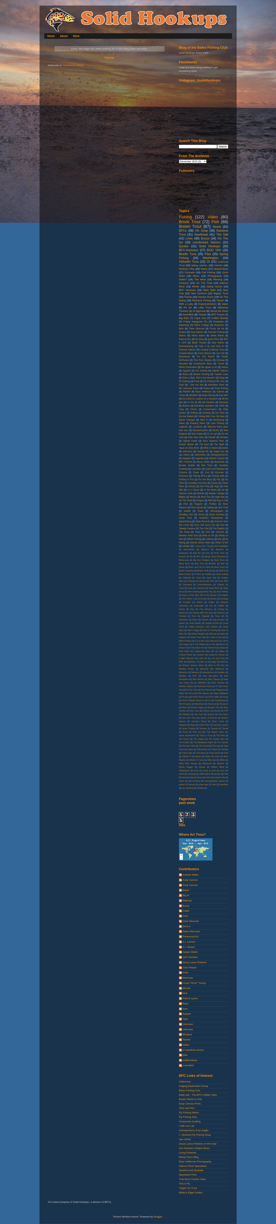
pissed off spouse (187, 784)
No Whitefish (200, 683)
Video (213, 217)
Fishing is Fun (186, 479)
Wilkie (222, 760)
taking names (214, 286)
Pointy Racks (198, 697)
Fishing (185, 217)
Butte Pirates (185, 574)
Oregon (200, 500)
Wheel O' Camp (196, 760)
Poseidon (218, 321)
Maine (204, 268)
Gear (181, 384)
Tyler (185, 1019)
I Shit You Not (196, 384)
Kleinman (188, 977)
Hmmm (218, 265)
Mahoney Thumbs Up (197, 662)
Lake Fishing (217, 423)
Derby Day (208, 591)
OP (216, 686)
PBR (210, 500)
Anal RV (197, 553)
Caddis (208, 574)
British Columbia (186, 570)
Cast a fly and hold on (211, 346)
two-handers (208, 402)
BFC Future (217, 314)
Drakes (213, 599)
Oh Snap (201, 230)
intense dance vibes (200, 542)
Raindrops (199, 704)
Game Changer (187, 420)
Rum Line (194, 711)
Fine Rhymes (206, 609)
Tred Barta (200, 753)
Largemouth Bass (202, 651)
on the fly (192, 402)
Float (196, 381)
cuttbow (210, 539)
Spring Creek (190, 441)
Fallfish (221, 606)
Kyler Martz (184, 651)
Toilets (214, 749)
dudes (225, 448)
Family (182, 609)
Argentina (200, 458)
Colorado (190, 272)
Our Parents (206, 690)
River (184, 707)
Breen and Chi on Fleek (199, 567)
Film (192, 609)
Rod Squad (197, 507)
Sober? (183, 279)
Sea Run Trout (189, 718)
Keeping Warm (197, 423)
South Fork (185, 518)
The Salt (222, 234)
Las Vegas (220, 651)
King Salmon (197, 332)
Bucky (186, 905)
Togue (190, 749)
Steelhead (201, 234)
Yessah (202, 314)
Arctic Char (219, 553)
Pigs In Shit (222, 500)
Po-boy (185, 697)
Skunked (183, 363)
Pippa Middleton (220, 693)
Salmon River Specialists (193, 1166)
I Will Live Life (186, 1126)
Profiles (212, 504)
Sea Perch (223, 714)
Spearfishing (185, 521)
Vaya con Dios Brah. (189, 448)
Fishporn (221, 613)
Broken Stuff (202, 570)
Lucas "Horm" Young (194, 983)
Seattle (187, 511)
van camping (187, 788)
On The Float (204, 283)
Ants (208, 553)
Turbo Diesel (214, 753)
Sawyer (187, 1013)
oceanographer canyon (214, 781)
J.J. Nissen (189, 947)
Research (223, 704)
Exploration (199, 606)
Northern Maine (186, 686)
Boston (186, 405)
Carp (181, 409)
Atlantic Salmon (220, 370)
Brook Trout (190, 221)
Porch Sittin (213, 697)
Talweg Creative (187, 528)
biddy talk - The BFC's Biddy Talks (198, 1095)
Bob (222, 563)
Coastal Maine (186, 353)
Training (224, 749)
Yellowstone (184, 770)
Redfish (186, 391)
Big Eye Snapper (201, 560)
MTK (181, 662)
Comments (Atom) (73, 65)
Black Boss (219, 560)
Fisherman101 (191, 936)
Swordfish (188, 314)
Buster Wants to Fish (190, 1099)
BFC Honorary (187, 290)
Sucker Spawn (186, 444)
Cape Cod (200, 318)
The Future (184, 739)
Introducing (218, 420)
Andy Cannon (190, 880)
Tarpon (220, 300)
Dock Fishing (222, 591)
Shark (201, 511)
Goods (214, 483)
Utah (226, 753)
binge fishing (208, 395)
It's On (188, 307)
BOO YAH (214, 250)
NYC (195, 676)
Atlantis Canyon (217, 458)
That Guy (197, 732)
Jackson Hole (186, 493)
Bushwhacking (186, 346)
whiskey (200, 788)
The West (200, 279)
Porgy (225, 697)
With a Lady (186, 304)
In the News (210, 490)
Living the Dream (217, 655)
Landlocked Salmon (207, 242)
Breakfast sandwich (204, 405)
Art (191, 556)
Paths (181, 693)
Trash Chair (187, 753)
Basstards (219, 462)
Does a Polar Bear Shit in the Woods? (199, 595)
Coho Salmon (205, 353)
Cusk (190, 588)
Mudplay (183, 676)
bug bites (223, 395)
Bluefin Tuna (187, 254)
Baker (186, 890)
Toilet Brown (202, 749)
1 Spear (197, 546)
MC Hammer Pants (189, 388)
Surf (222, 525)
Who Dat (212, 760)
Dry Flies (220, 413)
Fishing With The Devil (203, 613)
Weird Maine (198, 335)
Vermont (220, 532)
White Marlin (217, 335)
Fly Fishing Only (188, 1117)
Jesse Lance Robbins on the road (197, 1143)
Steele (217, 226)
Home (51, 36)
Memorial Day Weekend (212, 669)
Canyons (184, 283)
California (187, 578)
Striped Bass (221, 268)
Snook (201, 514)
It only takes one (196, 648)
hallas (186, 1044)
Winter (195, 286)
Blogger (158, 1216)
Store (76, 36)
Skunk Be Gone (219, 311)
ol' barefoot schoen (193, 1050)
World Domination (188, 367)
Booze (205, 238)
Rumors (206, 711)
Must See (206, 497)
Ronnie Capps (197, 707)
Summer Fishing (216, 332)
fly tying (199, 339)
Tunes (182, 395)
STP (226, 711)
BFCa (183, 230)
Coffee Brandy (220, 318)
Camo (198, 578)
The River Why (188, 746)
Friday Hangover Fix (195, 321)
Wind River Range (188, 763)
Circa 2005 (223, 581)
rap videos (184, 454)
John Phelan (190, 967)
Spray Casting (188, 728)
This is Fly (184, 1183)
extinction (187, 451)
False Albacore (196, 328)
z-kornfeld (188, 1065)
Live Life (220, 353)
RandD (211, 437)
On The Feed (185, 500)
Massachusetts (200, 430)
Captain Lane (221, 374)
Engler (211, 602)
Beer (181, 328)
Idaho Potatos (185, 641)
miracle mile (219, 777)
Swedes (202, 728)
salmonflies (200, 454)
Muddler (221, 672)
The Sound (204, 746)
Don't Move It (188, 599)
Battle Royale (199, 342)
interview (186, 777)
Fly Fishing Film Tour (214, 381)
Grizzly (192, 486)
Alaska (224, 367)
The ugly (216, 746)
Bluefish (212, 563)
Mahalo (200, 493)
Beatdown (219, 325)
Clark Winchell (191, 921)
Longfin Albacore (186, 658)
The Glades (198, 739)
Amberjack (183, 553)
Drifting (194, 413)
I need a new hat (217, 637)
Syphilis (214, 728)
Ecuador (187, 602)
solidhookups (190, 1060)
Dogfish (224, 595)
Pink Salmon (203, 693)
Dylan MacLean (191, 931)
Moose (193, 497)
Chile (212, 581)
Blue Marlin (218, 342)
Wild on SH (208, 535)
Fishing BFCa (200, 476)
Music (196, 276)
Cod (207, 472)
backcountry (185, 339)
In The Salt (214, 644)
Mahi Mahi (209, 290)
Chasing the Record (197, 581)
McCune (224, 662)
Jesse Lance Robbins (195, 962)
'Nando (187, 1039)
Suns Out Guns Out (204, 525)
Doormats (202, 599)
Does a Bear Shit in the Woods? (198, 377)
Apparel (187, 370)
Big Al (186, 895)
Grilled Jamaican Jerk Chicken (203, 627)
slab (214, 784)
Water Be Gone (212, 756)
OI (208, 261)
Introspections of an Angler (194, 1130)
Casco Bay (211, 578)
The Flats (220, 735)
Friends (205, 619)
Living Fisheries (187, 1152)
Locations (197, 426)
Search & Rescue (209, 718)
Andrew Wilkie (191, 874)
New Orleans (214, 679)
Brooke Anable (187, 465)
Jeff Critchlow (190, 957)
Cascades (196, 469)
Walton (198, 756)
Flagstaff (205, 616)
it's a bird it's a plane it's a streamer (200, 398)
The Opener (222, 742)
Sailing (210, 507)
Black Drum (184, 563)
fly (210, 774)
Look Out (202, 658)
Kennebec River (216, 384)
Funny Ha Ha (217, 328)
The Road (184, 532)
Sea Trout (223, 507)
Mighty (182, 497)
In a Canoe (193, 490)
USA (208, 532)
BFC (199, 556)
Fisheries (183, 476)
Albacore (205, 549)
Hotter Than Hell (198, 637)
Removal (212, 704)
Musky (215, 430)
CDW (221, 405)
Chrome (183, 472)
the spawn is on (209, 367)
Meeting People (186, 669)
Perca (190, 693)
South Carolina (216, 514)
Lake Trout (204, 307)
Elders (200, 602)
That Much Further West (192, 1179)
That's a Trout (205, 735)
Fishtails (182, 616)
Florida (188, 297)
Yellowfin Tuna (189, 261)
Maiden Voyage (217, 493)
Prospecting (219, 700)
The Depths (219, 528)
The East (204, 444)
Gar (218, 479)
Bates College (201, 325)
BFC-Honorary (188, 250)
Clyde (196, 472)
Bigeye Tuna (221, 293)
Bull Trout (206, 465)
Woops (202, 767)
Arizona (182, 556)
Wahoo (182, 335)
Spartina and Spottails (191, 1170)
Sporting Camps (221, 725)
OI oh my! (212, 434)
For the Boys (205, 479)
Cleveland (187, 584)
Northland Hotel (204, 686)
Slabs (192, 725)
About (63, 36)
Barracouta (184, 560)
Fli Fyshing (184, 381)
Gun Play (204, 486)
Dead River (214, 588)
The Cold (204, 528)
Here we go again (217, 634)
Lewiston (200, 655)
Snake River (204, 725)
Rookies (224, 437)
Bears (186, 374)
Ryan (186, 1003)
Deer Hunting (193, 591)
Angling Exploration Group (193, 1086)
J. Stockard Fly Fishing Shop (195, 1134)
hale (226, 774)
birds (196, 770)
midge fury (218, 451)
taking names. (199, 265)
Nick (185, 993)
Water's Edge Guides (191, 1192)
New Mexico (198, 679)
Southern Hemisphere (211, 518)
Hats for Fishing (210, 630)
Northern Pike (187, 268)
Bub (213, 570)
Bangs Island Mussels (215, 556)
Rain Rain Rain (196, 437)
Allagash (186, 458)
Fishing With (218, 476)
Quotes (184, 246)
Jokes (182, 423)
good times (213, 339)
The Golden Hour (217, 739)
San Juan (198, 714)
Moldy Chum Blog (189, 1157)
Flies (208, 254)
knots (208, 777)
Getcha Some (205, 297)
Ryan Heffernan (203, 391)
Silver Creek (218, 721)
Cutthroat (200, 588)
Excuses (219, 472)
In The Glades (199, 644)
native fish (183, 781)
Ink (222, 490)
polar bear (203, 784)
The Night (219, 444)
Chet (185, 916)
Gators (182, 623)
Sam (185, 1008)
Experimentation (207, 304)
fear (220, 539)
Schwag (221, 360)
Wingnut (187, 1034)
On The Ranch (205, 356)
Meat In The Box (216, 665)
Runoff (217, 711)
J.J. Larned (189, 941)
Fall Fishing (208, 272)
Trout (197, 532)
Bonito (182, 567)
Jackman (212, 648)
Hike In (204, 420)
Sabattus (186, 714)
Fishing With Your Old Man (211, 416)
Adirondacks (188, 549)
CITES (198, 574)
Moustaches (208, 672)
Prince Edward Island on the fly (196, 700)
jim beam (198, 777)
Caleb (186, 910)
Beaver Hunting (201, 374)
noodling (196, 781)
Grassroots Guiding (190, 1121)
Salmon (220, 391)
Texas (185, 732)
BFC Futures (185, 462)
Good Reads (195, 623)
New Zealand (198, 293)
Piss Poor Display (203, 360)
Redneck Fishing (201, 300)
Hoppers (183, 637)
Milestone (183, 672)
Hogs (216, 486)
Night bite (220, 497)
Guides (182, 332)
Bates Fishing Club (189, 1090)
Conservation (210, 409)
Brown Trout (190, 226)
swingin (186, 546)
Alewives (220, 549)
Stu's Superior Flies (213, 441)
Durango (224, 599)
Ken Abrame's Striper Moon (194, 1148)
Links (189, 238)
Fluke (217, 616)
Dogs (222, 377)
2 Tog (207, 546)
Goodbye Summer (197, 483)
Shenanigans (216, 511)
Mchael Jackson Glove (193, 665)
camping (191, 774)
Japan (222, 648)
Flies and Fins (187, 1108)
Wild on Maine (211, 448)
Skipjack (182, 725)
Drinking (206, 413)
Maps (214, 662)
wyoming (184, 325)
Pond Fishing (221, 388)
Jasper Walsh (190, 952)
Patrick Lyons (190, 998)
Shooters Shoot (198, 721)
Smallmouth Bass (202, 363)
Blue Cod (199, 563)
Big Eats (184, 318)
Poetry (207, 388)
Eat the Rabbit (186, 416)
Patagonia (220, 690)
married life (203, 451)
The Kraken (184, 742)
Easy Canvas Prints (190, 1103)
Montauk (195, 672)
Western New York (188, 535)
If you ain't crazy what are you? (209, 641)
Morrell (186, 988)
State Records (203, 521)
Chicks (193, 409)
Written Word (217, 767)
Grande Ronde (212, 623)
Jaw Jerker (185, 1139)
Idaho (225, 304)
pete (185, 1055)
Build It (222, 570)
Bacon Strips (203, 462)
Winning (217, 279)
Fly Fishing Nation (189, 1112)
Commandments (204, 584)
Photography (215, 276)
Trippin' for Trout (188, 1188)
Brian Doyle (219, 567)
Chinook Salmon (187, 349)
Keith (185, 972)
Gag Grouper (219, 619)
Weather (193, 395)
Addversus (185, 1081)
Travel (221, 363)
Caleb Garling (222, 574)
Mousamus (184, 356)
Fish (215, 221)
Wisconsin (207, 763)
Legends (183, 426)
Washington (210, 258)
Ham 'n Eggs (193, 630)
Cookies (220, 584)
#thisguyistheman (219, 454)
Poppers (198, 504)
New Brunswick (210, 676)
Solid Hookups (209, 246)
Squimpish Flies (188, 1174)
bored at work (209, 770)
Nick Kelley (197, 434)
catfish (202, 774)
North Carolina (218, 683)
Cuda (181, 588)
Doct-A (186, 926)
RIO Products (185, 704)
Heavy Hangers (198, 634)
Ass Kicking (201, 370)
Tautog (225, 728)
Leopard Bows (185, 655)
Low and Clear (218, 658)
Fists (194, 616)
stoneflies (224, 784)
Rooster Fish (214, 707)
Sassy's (210, 714)
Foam (195, 619)
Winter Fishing (194, 539)
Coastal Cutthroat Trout (212, 349)
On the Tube (192, 690)
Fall (210, 606)
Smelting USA (186, 514)
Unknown (188, 1024)
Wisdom (220, 763)
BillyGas (187, 900)
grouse (217, 774)
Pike (185, 504)
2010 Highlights (221, 546)
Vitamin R (186, 756)
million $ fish (221, 542)
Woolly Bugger (186, 767)
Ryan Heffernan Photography (195, 1161)
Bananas (223, 402)
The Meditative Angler (203, 742)
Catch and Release (215, 469)
